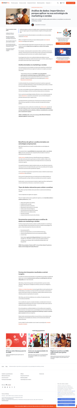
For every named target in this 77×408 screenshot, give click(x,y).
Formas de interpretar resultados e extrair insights (10, 49)
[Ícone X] (12, 387)
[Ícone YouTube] (5, 387)
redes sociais (43, 107)
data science (22, 157)
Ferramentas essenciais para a (11, 45)
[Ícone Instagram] (3, 387)
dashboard (22, 173)
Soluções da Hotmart (31, 2)
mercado (26, 36)
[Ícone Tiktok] (7, 387)
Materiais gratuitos (41, 2)
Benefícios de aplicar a (11, 37)
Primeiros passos (14, 2)
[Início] (5, 2)
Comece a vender (22, 2)
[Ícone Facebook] (14, 387)
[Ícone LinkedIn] (10, 387)
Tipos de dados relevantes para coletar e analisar (11, 41)
